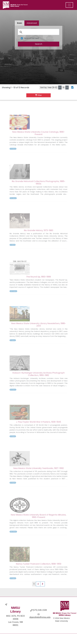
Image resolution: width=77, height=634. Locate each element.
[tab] (32, 23)
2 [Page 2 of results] (38, 583)
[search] (38, 43)
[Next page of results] (42, 584)
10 (63, 87)
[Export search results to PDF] (72, 87)
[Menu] (69, 5)
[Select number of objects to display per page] (67, 87)
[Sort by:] (60, 87)
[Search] (38, 32)
